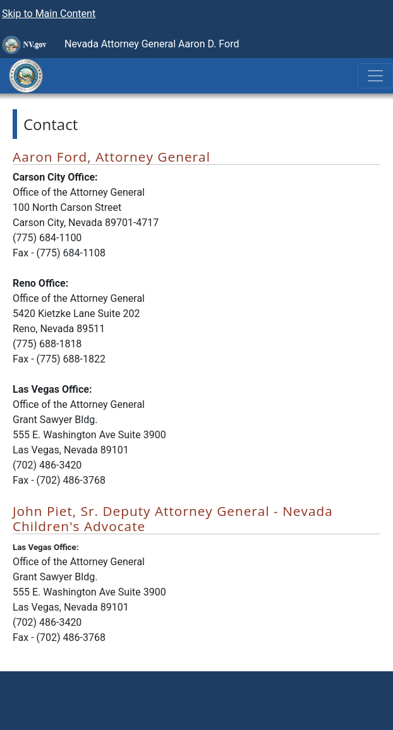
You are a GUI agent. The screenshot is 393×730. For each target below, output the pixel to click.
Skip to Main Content (48, 14)
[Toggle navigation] (375, 75)
